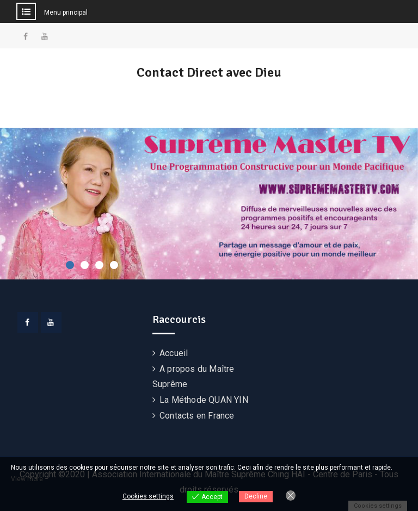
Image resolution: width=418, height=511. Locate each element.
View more (27, 479)
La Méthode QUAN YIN (203, 400)
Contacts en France (197, 415)
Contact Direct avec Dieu (209, 72)
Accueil (173, 353)
